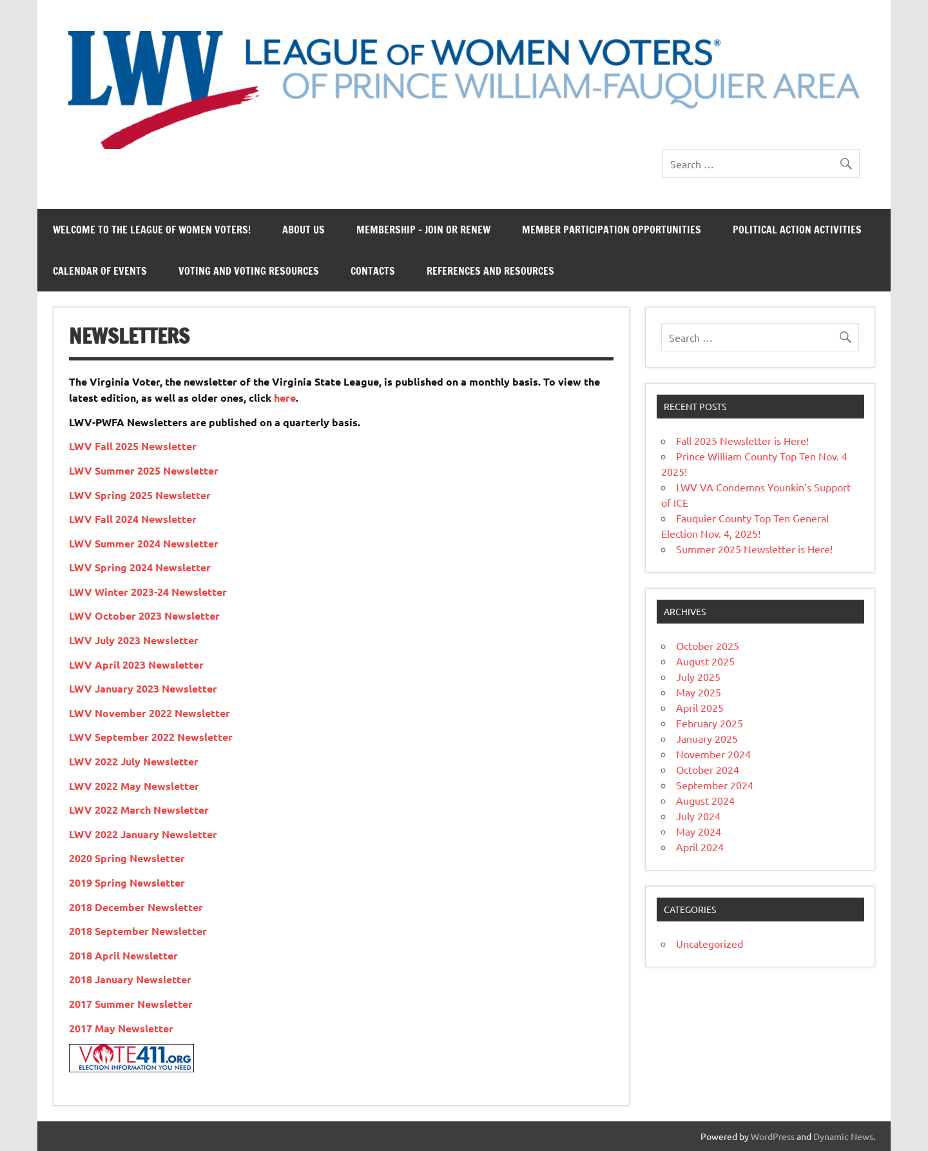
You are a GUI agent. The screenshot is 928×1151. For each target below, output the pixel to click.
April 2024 (700, 846)
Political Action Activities (797, 229)
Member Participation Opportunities (611, 229)
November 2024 (713, 753)
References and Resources (490, 271)
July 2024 (698, 815)
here (285, 397)
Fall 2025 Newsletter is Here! (742, 440)
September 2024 (714, 784)
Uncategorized (709, 943)
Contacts (373, 271)
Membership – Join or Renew (423, 229)
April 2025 (700, 707)
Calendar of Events (100, 271)
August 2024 (705, 800)
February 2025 (709, 722)
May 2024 (698, 831)
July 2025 (698, 676)
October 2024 (707, 769)
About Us (303, 229)
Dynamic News (843, 1136)
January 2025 (707, 738)
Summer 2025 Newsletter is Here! (754, 548)
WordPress (773, 1136)
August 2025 (705, 660)
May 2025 (698, 691)
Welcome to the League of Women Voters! (152, 229)
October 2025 (707, 645)
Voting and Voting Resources (249, 271)
